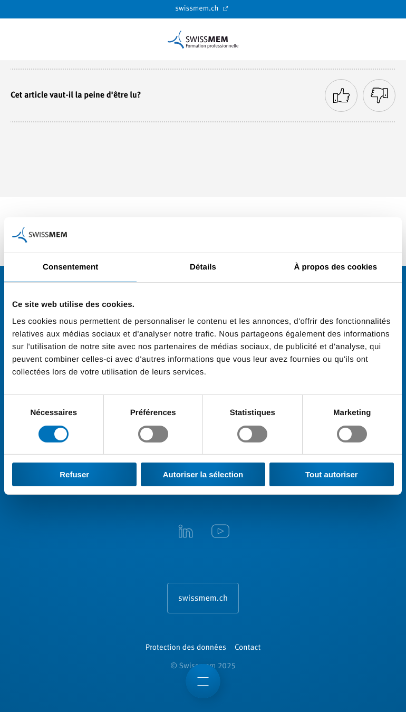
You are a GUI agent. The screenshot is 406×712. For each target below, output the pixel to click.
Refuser (74, 474)
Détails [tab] (203, 267)
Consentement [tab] (70, 267)
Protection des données (186, 648)
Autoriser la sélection (203, 474)
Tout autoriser (331, 474)
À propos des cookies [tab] (335, 267)
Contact (247, 648)
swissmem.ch (202, 8)
